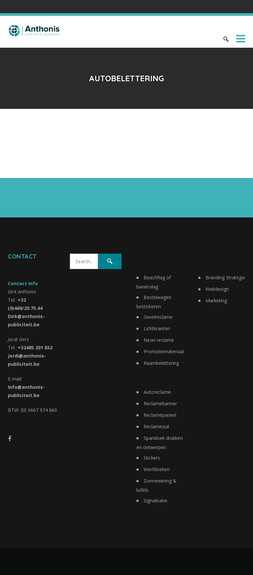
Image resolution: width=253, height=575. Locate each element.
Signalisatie (155, 500)
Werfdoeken (157, 469)
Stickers (152, 458)
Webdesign (217, 289)
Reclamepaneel (160, 415)
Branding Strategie (225, 277)
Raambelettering (161, 363)
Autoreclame (157, 392)
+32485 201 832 (35, 347)
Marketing (216, 300)
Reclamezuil (156, 426)
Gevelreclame (158, 317)
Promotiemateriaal (164, 351)
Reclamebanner (160, 403)
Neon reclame (159, 340)
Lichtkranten (157, 328)
